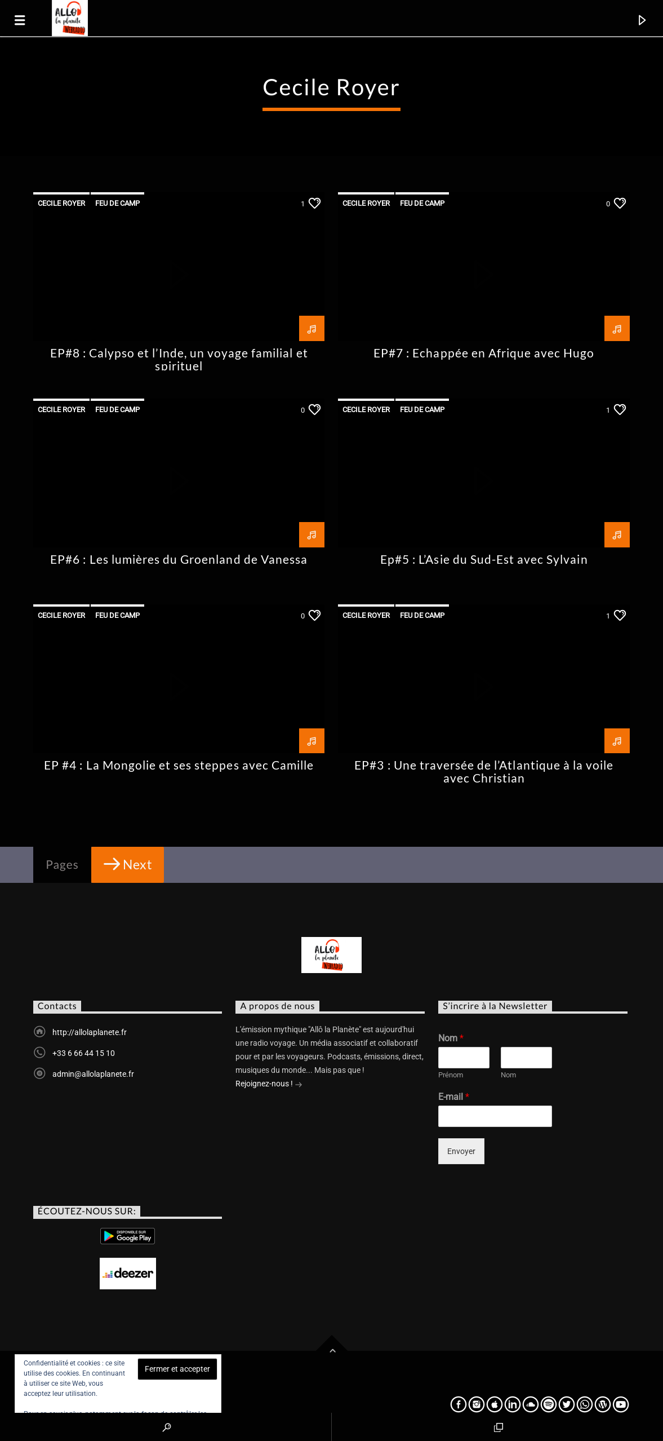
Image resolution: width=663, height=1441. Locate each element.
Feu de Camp (117, 203)
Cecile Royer (61, 203)
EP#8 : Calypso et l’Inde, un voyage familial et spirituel (179, 359)
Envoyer (461, 1151)
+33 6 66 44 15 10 (83, 1053)
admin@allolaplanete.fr (93, 1073)
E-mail (453, 1096)
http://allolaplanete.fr (89, 1032)
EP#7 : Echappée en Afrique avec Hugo (483, 353)
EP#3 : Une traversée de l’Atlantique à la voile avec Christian (483, 771)
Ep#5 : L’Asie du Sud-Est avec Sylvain (484, 559)
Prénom (450, 1075)
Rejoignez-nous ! (268, 1084)
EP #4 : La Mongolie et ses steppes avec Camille (179, 765)
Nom (451, 1038)
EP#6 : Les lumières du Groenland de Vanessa (179, 559)
